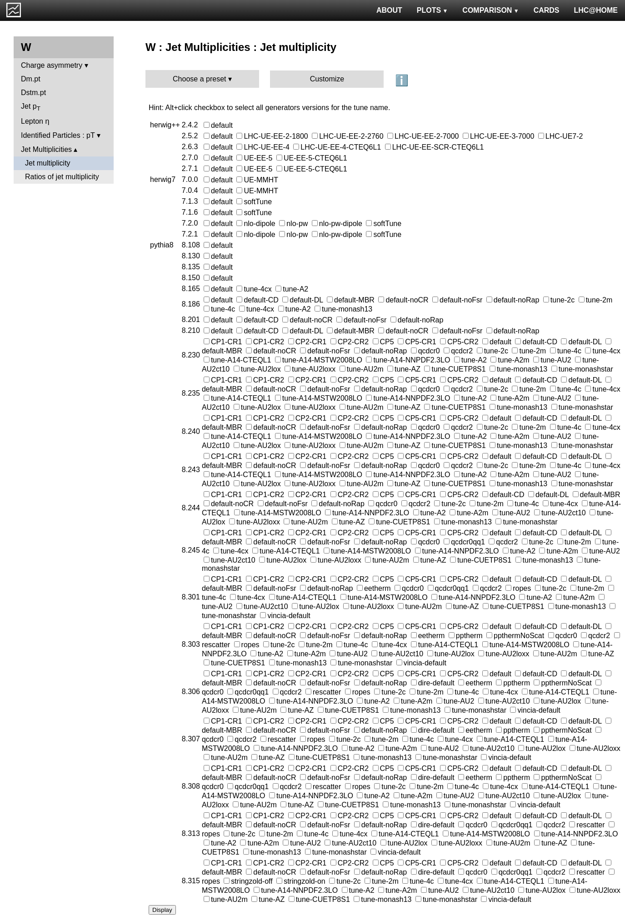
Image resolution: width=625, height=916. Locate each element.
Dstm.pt (33, 92)
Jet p (30, 107)
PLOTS (432, 10)
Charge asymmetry (51, 65)
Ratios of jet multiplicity (62, 177)
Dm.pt (30, 79)
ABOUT (389, 10)
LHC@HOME (596, 10)
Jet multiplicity (47, 163)
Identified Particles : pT (58, 135)
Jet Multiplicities (46, 149)
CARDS (547, 10)
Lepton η (35, 121)
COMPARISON (490, 10)
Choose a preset (199, 79)
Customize (327, 79)
